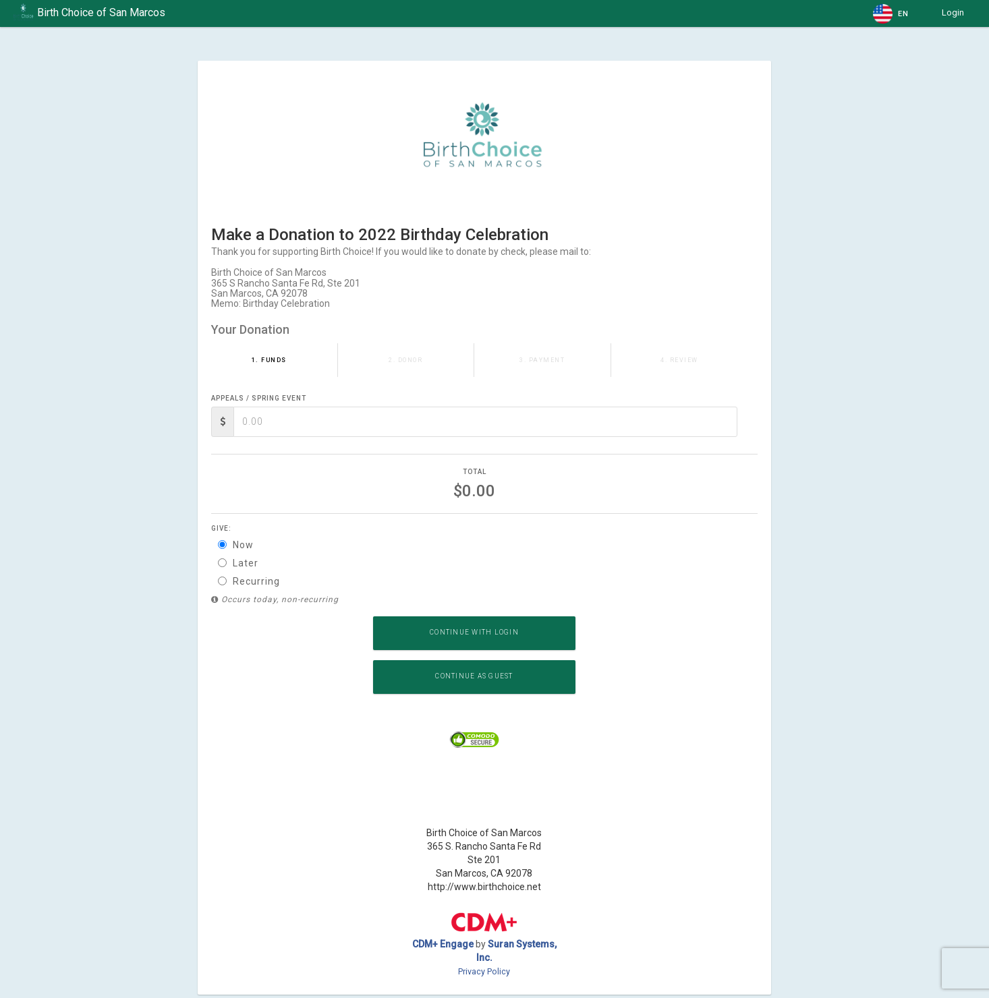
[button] (891, 13)
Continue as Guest (474, 676)
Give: (221, 528)
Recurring (249, 581)
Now (236, 544)
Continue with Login (474, 632)
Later (238, 563)
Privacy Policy (484, 971)
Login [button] (953, 12)
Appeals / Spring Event (258, 398)
